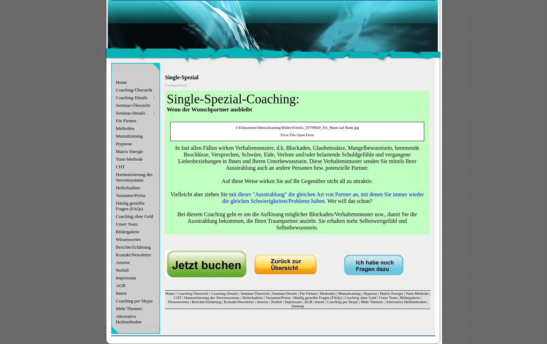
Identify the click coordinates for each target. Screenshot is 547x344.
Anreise (123, 262)
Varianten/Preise (130, 195)
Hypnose (124, 143)
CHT (120, 166)
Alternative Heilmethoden (129, 319)
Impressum (126, 277)
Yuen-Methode (129, 159)
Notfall (122, 270)
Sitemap (297, 306)
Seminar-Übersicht (133, 105)
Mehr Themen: (129, 308)
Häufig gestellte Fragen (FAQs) (130, 205)
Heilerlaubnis (128, 187)
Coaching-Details (224, 293)
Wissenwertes (128, 239)
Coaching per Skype (134, 300)
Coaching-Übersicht (134, 90)
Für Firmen (126, 120)
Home (121, 82)
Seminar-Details (284, 293)
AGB (120, 285)
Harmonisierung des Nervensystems (134, 177)
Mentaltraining (129, 136)
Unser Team (127, 224)
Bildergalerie (128, 231)
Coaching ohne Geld (134, 216)
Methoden (125, 128)
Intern (121, 293)
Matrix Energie (129, 151)
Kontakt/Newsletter (133, 254)
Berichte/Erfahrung (133, 247)
